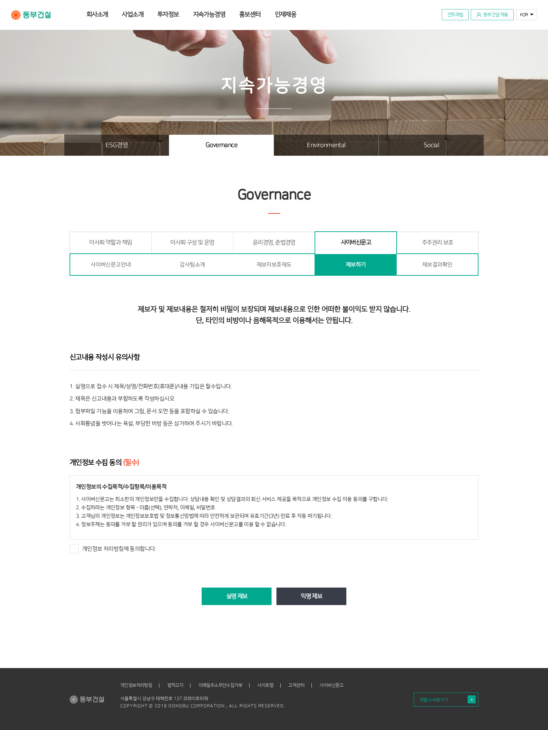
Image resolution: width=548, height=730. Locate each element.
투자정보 (168, 14)
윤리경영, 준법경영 (274, 242)
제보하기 (356, 264)
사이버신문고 (356, 242)
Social (431, 145)
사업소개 (132, 14)
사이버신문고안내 (111, 264)
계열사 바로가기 (433, 699)
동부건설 (31, 15)
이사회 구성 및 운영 (192, 242)
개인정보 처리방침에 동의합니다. (113, 549)
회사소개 (97, 14)
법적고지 (175, 685)
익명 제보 (311, 596)
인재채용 (285, 14)
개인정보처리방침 (136, 685)
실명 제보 (236, 596)
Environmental (326, 145)
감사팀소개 (192, 264)
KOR (524, 14)
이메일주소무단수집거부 (220, 685)
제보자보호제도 (274, 264)
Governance (221, 145)
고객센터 (296, 685)
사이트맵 (265, 685)
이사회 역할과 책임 (110, 242)
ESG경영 (117, 145)
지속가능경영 (209, 14)
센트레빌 (455, 14)
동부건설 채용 (495, 14)
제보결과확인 (437, 264)
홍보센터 (250, 14)
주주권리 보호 (437, 242)
